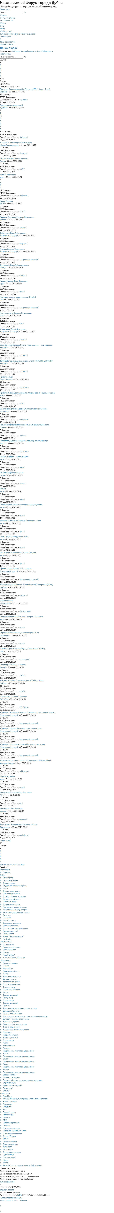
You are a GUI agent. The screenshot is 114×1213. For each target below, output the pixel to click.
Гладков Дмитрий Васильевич (12, 249)
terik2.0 (3, 443)
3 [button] (0, 68)
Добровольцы (47, 51)
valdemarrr (23, 771)
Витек (2, 161)
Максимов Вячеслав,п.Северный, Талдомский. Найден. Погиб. (26, 760)
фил (1, 316)
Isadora (3, 427)
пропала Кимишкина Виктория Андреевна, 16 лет (20, 521)
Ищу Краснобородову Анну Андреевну (16, 792)
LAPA (21, 169)
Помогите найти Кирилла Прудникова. (16, 313)
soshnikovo (4, 411)
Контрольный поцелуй (9, 236)
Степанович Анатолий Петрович (13, 697)
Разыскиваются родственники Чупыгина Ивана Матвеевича (24, 425)
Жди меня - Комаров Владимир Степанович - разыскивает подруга (27, 713)
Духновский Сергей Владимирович (14, 265)
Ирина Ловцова (6, 201)
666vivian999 (5, 603)
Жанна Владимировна (9, 145)
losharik (3, 220)
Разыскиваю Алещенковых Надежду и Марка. (19, 824)
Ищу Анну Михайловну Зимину (13, 665)
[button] (0, 76)
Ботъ (21, 531)
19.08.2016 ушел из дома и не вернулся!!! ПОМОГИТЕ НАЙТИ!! (26, 361)
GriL (1, 651)
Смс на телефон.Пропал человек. (14, 158)
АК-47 (2, 204)
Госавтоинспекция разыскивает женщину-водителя (21, 505)
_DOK (21, 675)
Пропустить (5, 9)
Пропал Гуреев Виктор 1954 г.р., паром (16, 569)
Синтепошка (5, 827)
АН (1, 795)
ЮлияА (3, 667)
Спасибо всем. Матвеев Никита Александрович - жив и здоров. (26, 345)
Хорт (38, 51)
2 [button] (0, 65)
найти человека (6, 601)
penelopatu (4, 635)
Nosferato (23, 196)
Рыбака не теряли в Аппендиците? (14, 457)
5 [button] (0, 73)
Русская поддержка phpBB (11, 1198)
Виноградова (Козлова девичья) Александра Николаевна (23, 409)
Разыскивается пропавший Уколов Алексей (18, 553)
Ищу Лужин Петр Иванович (11, 808)
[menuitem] (7, 18)
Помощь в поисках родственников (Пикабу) (18, 297)
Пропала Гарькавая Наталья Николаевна (17, 217)
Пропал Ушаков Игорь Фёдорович (14, 281)
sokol (21, 499)
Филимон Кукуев (7, 763)
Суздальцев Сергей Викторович (13, 329)
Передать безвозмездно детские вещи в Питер (19, 633)
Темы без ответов (7, 42)
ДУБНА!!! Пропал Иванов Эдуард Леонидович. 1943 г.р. (23, 649)
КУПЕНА (3, 348)
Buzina (22, 228)
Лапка (2, 475)
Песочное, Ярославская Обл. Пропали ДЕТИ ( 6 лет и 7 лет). (25, 89)
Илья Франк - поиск (8, 174)
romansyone (24, 659)
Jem (1, 300)
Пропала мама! (6, 377)
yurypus (4, 108)
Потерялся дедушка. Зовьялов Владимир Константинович (24, 441)
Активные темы (6, 45)
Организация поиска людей (11, 105)
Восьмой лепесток (28, 51)
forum (17, 1192)
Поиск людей (8, 47)
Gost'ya (3, 268)
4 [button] (0, 70)
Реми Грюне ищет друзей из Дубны (14, 537)
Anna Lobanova (6, 380)
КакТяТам (23, 387)
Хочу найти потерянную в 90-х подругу (16, 142)
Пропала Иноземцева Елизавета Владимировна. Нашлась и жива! (27, 393)
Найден (3, 489)
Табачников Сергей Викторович (13, 233)
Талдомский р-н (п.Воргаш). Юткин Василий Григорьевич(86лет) (26, 585)
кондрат (3, 811)
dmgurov (22, 244)
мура (2, 177)
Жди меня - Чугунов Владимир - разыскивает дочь (21, 728)
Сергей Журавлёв (7, 776)
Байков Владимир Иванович (11, 473)
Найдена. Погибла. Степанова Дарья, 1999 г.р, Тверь (22, 681)
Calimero (15, 51)
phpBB (19, 1195)
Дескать (22, 153)
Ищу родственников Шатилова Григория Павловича (21, 617)
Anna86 (22, 340)
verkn (21, 467)
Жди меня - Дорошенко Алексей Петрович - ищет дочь (22, 744)
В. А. (2, 395)
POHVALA (4, 699)
